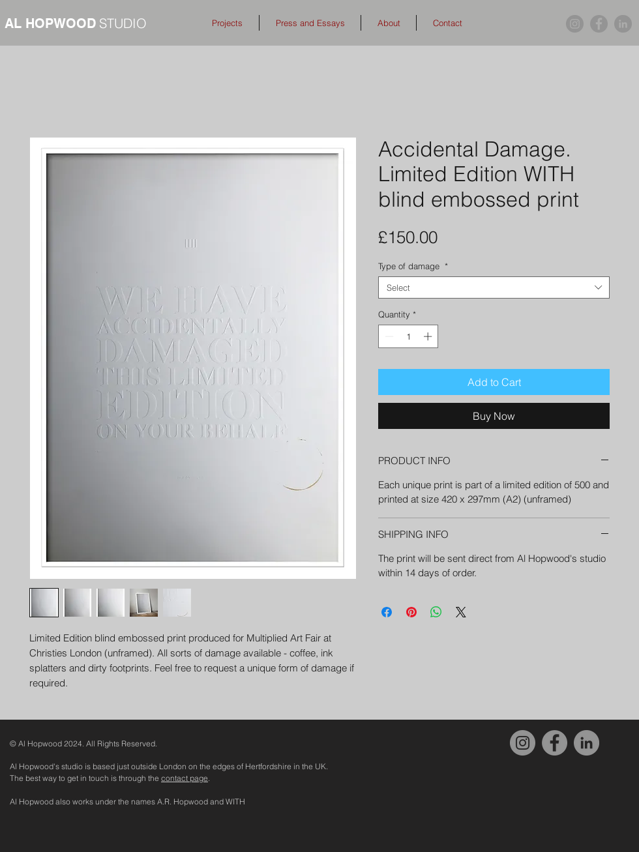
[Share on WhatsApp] (436, 612)
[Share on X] (461, 612)
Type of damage (413, 266)
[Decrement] (388, 336)
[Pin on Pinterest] (411, 612)
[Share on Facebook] (386, 612)
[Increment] (429, 336)
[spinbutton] (408, 336)
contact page (184, 778)
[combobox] (494, 287)
